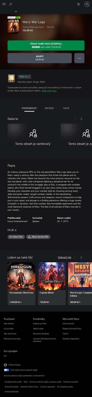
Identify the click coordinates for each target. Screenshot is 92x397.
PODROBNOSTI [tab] (29, 108)
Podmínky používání (70, 382)
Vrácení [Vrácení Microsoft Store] (65, 334)
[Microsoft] (46, 2)
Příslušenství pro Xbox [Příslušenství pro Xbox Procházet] (12, 339)
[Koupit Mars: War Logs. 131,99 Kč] (40, 58)
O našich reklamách (47, 387)
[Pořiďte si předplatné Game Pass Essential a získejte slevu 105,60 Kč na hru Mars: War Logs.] (46, 45)
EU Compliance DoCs (65, 387)
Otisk (26, 382)
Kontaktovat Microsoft (13, 382)
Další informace (49, 90)
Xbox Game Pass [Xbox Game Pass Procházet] (10, 334)
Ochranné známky (11, 387)
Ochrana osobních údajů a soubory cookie (45, 382)
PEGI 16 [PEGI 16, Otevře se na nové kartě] (24, 76)
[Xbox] (8, 11)
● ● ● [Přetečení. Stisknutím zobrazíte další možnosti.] (79, 58)
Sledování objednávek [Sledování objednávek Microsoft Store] (71, 339)
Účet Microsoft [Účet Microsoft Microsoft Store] (68, 323)
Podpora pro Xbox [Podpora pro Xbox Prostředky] (40, 323)
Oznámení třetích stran (29, 387)
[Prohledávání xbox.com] (11, 4)
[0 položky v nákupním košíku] (79, 4)
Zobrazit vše (64, 257)
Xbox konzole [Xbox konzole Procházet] (9, 323)
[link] (21, 283)
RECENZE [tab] (49, 108)
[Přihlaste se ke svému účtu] (87, 4)
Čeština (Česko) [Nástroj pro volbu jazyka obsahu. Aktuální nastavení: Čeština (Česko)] (14, 365)
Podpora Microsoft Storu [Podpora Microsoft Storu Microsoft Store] (72, 329)
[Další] (81, 119)
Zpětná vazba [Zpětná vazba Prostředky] (38, 329)
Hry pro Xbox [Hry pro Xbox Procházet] (9, 329)
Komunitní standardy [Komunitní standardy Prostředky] (41, 334)
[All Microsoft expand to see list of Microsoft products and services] (4, 4)
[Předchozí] (75, 119)
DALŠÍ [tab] (66, 108)
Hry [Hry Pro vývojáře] (5, 356)
